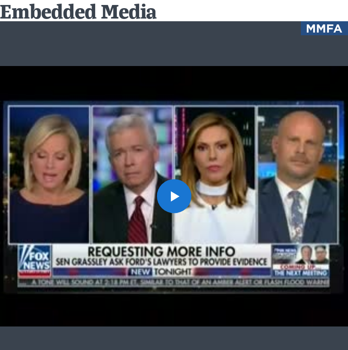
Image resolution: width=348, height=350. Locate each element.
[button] (174, 196)
